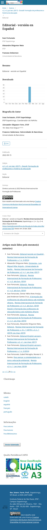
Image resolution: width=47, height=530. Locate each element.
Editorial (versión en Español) (32, 254)
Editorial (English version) (30, 336)
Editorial (23, 275)
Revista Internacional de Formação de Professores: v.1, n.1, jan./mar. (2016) (24, 318)
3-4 (7, 143)
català (6, 397)
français (7, 408)
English (7, 401)
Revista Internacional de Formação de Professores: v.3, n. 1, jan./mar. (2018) (24, 363)
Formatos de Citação (11, 233)
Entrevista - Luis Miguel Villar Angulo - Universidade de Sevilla (24, 266)
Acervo (11, 8)
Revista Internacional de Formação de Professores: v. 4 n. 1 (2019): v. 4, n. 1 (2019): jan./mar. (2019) (25, 330)
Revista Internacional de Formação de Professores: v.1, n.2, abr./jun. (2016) (24, 278)
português (8, 412)
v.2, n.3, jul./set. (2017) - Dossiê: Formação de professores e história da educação (23, 11)
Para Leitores (8, 426)
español (7, 404)
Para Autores (8, 430)
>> (14, 371)
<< (3, 371)
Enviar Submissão (12, 445)
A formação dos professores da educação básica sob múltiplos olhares (26, 299)
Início (4, 8)
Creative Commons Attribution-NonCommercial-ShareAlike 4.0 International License (21, 204)
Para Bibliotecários (10, 434)
